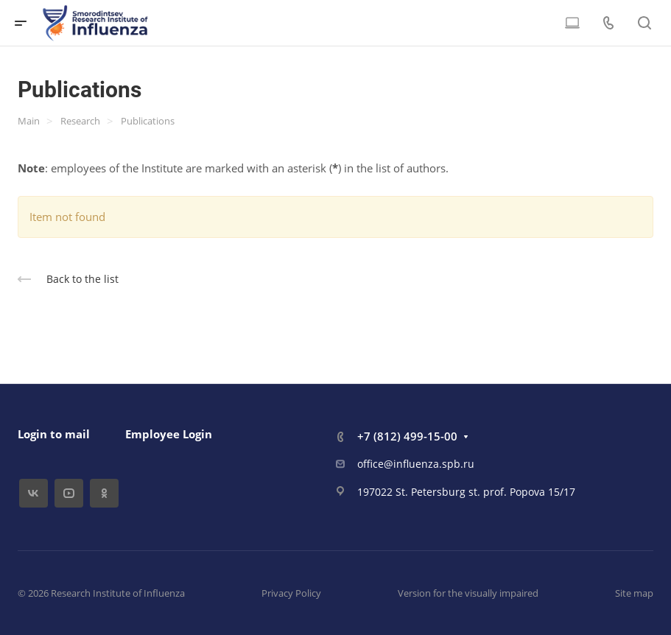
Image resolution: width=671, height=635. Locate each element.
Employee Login (168, 434)
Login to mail (54, 434)
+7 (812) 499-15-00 (407, 436)
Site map (634, 593)
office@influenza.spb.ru (415, 464)
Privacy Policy (291, 593)
